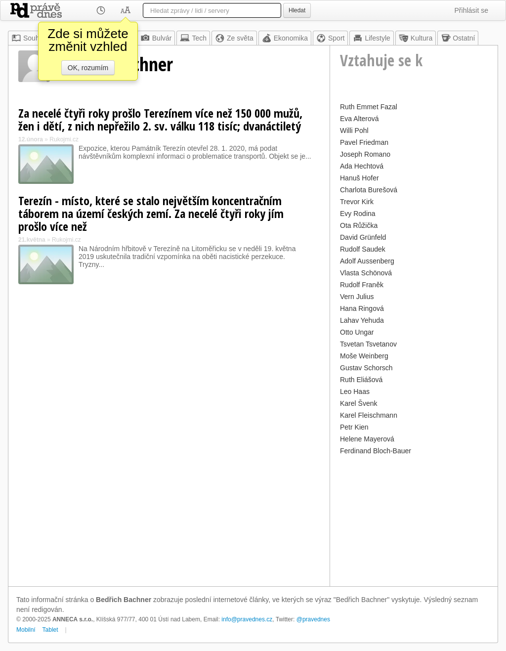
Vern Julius (357, 297)
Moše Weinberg (364, 356)
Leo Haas (355, 391)
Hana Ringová (362, 308)
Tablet (50, 629)
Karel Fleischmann (368, 415)
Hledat (297, 10)
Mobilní (26, 629)
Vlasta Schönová (366, 273)
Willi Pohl (354, 130)
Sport (330, 38)
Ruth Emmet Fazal (368, 107)
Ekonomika (285, 38)
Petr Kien (354, 427)
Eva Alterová (359, 119)
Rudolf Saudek (362, 249)
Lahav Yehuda (362, 320)
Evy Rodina (358, 213)
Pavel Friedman (364, 142)
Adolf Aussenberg (367, 261)
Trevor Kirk (357, 202)
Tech (193, 38)
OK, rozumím (88, 68)
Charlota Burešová (368, 190)
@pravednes (313, 619)
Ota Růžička (359, 225)
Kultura (415, 38)
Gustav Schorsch (366, 368)
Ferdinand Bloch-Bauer (375, 451)
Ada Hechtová (361, 166)
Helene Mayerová (367, 439)
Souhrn (28, 38)
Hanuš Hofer (359, 178)
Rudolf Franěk (361, 285)
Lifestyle (371, 38)
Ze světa (234, 38)
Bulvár (156, 38)
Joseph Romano (365, 154)
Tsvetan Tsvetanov (368, 344)
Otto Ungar (357, 332)
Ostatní (458, 38)
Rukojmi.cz (64, 139)
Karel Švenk (358, 403)
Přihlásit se (471, 10)
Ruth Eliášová (361, 380)
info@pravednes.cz (246, 619)
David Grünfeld (363, 237)
